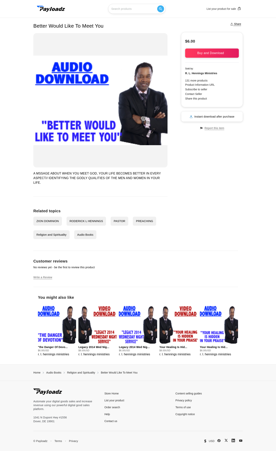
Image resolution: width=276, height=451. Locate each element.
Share (235, 24)
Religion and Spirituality (51, 234)
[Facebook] (219, 441)
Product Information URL (200, 84)
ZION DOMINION (47, 221)
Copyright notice (185, 414)
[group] (57, 330)
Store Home (111, 393)
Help (107, 414)
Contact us (110, 421)
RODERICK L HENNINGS (86, 221)
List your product (114, 400)
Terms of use (183, 407)
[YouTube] (241, 441)
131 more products (196, 80)
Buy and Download (212, 53)
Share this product (196, 98)
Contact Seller (193, 93)
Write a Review (42, 277)
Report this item (212, 128)
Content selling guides (188, 393)
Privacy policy (183, 400)
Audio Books (85, 234)
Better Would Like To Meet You (119, 372)
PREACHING (144, 221)
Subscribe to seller (196, 89)
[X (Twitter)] (226, 440)
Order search (112, 407)
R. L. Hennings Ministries (201, 73)
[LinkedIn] (233, 440)
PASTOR (119, 221)
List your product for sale (224, 9)
